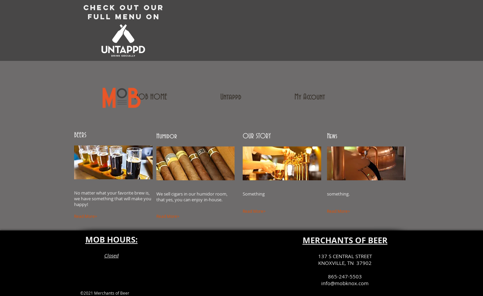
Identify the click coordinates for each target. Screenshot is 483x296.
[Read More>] (105, 216)
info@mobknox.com (345, 283)
